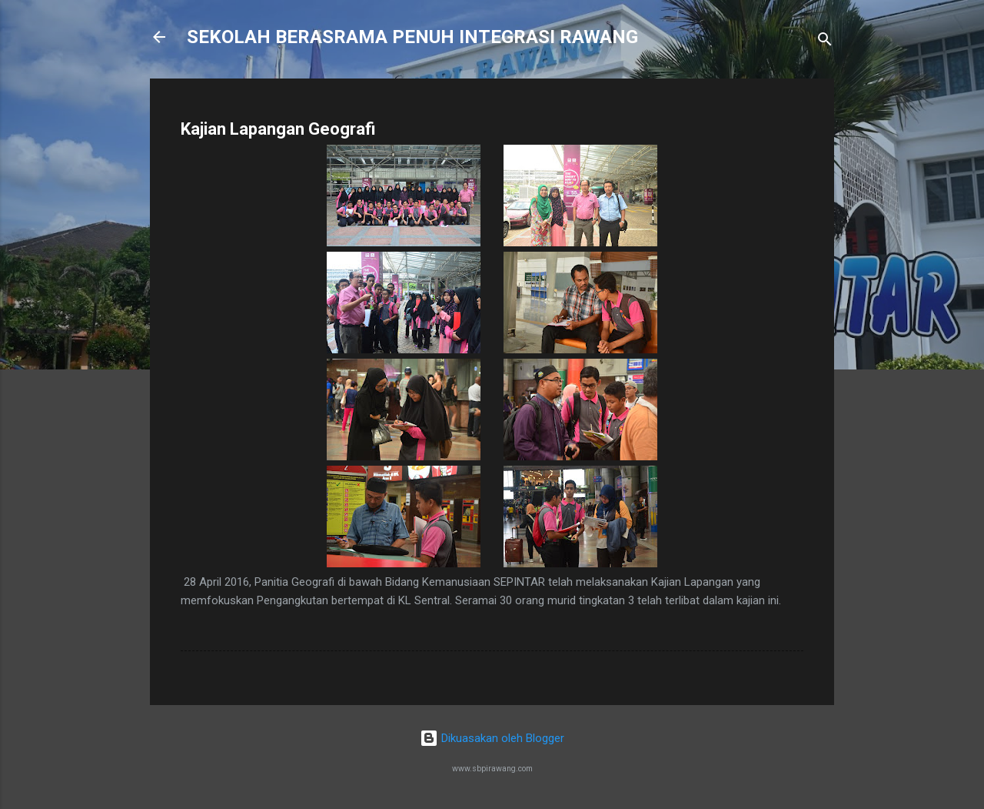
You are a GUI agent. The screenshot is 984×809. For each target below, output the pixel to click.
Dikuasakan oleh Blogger (492, 738)
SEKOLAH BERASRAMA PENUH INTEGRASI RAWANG (412, 37)
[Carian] (825, 41)
